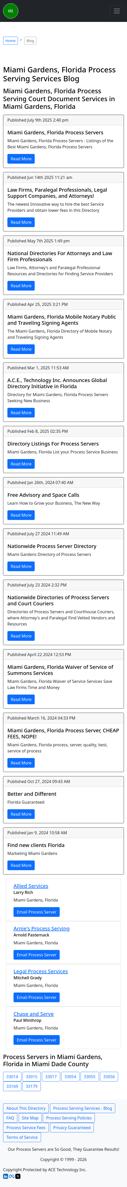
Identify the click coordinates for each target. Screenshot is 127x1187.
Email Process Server (36, 912)
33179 (31, 1086)
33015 (31, 1076)
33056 (109, 1076)
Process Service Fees (25, 1127)
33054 (70, 1076)
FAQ (10, 1118)
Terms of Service (22, 1137)
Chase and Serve (34, 1013)
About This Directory (25, 1108)
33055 (90, 1076)
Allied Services (31, 885)
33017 (51, 1076)
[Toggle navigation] (117, 11)
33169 (12, 1086)
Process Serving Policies (69, 1118)
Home (10, 40)
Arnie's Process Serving (42, 928)
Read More (21, 159)
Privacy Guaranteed (72, 1127)
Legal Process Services (41, 971)
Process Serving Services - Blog (82, 1108)
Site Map (30, 1118)
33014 (12, 1076)
